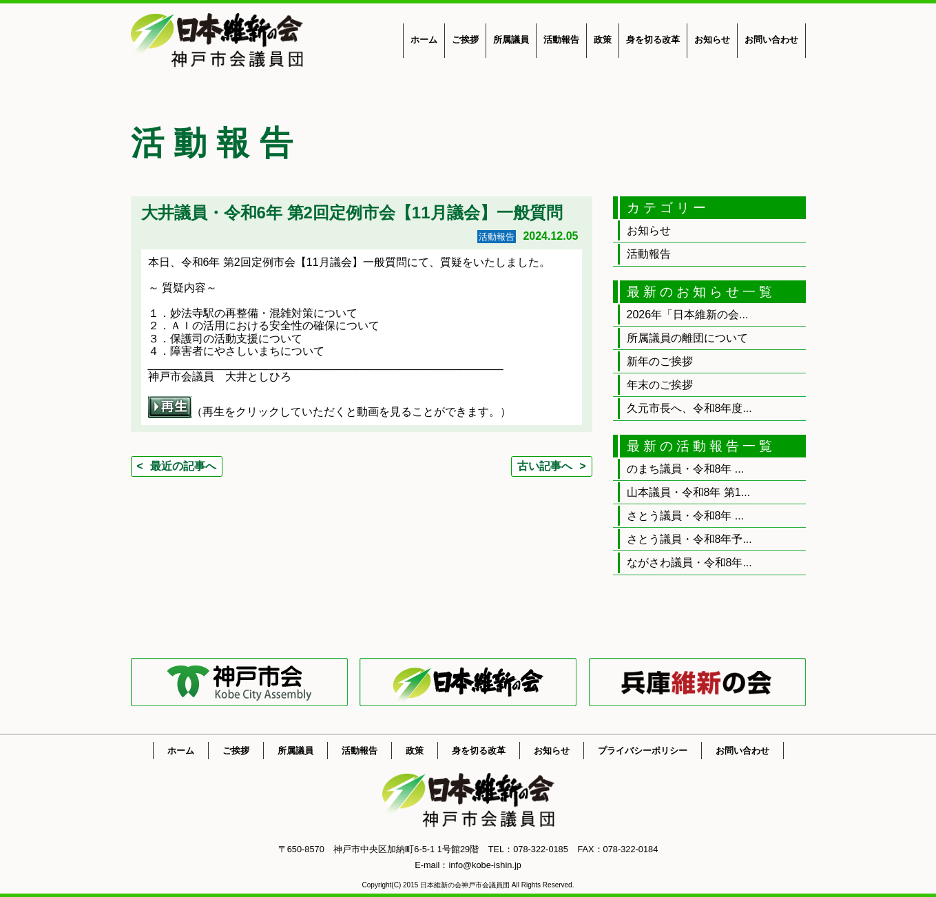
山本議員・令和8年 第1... (689, 492)
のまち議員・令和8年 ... (686, 469)
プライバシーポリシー (642, 750)
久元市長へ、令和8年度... (689, 408)
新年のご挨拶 (660, 361)
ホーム (423, 39)
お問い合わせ (771, 39)
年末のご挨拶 (660, 385)
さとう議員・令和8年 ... (686, 516)
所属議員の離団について (687, 338)
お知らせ (712, 39)
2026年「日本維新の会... (688, 314)
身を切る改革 (653, 39)
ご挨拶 (465, 39)
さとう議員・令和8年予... (689, 539)
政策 (603, 39)
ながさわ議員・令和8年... (689, 562)
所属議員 (511, 39)
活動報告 (561, 39)
